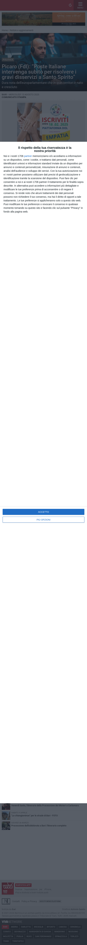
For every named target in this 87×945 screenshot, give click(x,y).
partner (28, 156)
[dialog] (43, 472)
